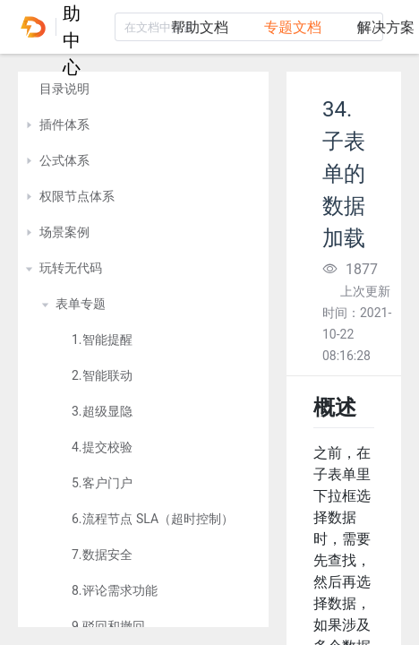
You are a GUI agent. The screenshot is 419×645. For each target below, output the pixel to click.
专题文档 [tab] (292, 27)
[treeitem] (143, 90)
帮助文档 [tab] (199, 27)
